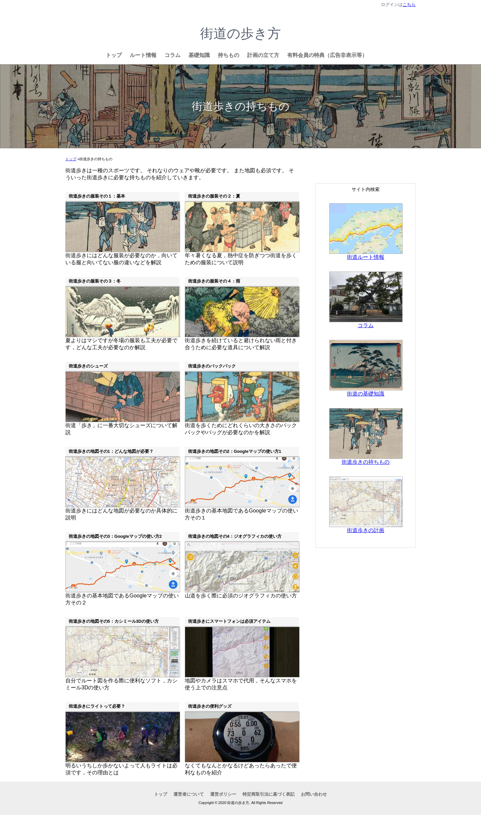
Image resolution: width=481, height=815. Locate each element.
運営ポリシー (223, 794)
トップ (114, 55)
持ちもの (228, 55)
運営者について (188, 794)
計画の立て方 (263, 55)
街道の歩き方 (240, 33)
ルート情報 (143, 55)
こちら (409, 4)
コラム (172, 55)
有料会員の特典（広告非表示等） (327, 55)
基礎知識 (199, 55)
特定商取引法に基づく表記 (269, 794)
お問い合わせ (314, 794)
